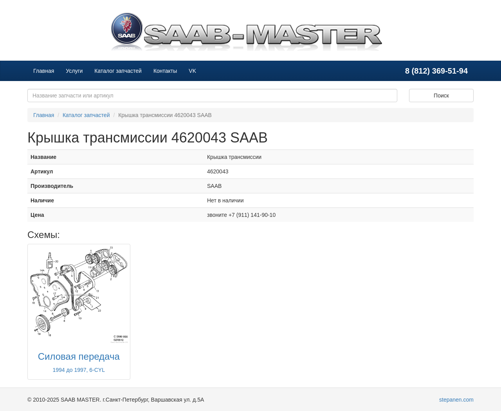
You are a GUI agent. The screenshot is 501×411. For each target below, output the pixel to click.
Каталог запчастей (118, 71)
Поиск (441, 95)
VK (192, 71)
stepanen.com (456, 400)
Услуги (74, 71)
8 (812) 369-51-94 (436, 71)
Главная (43, 71)
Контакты (165, 71)
